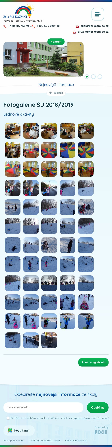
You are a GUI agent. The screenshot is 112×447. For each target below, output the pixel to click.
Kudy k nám (22, 430)
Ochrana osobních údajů (45, 440)
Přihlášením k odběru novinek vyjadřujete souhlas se (60, 418)
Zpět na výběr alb (93, 362)
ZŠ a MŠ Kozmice (18, 10)
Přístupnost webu (13, 440)
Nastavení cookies (76, 440)
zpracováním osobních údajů (91, 418)
